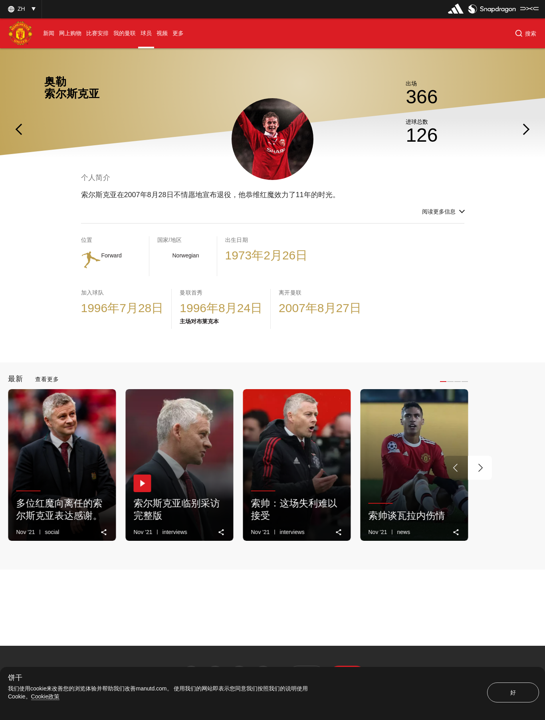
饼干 (15, 678)
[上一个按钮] (456, 468)
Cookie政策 (45, 696)
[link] (104, 532)
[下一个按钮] (480, 468)
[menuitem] (49, 33)
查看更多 (47, 379)
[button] (21, 9)
